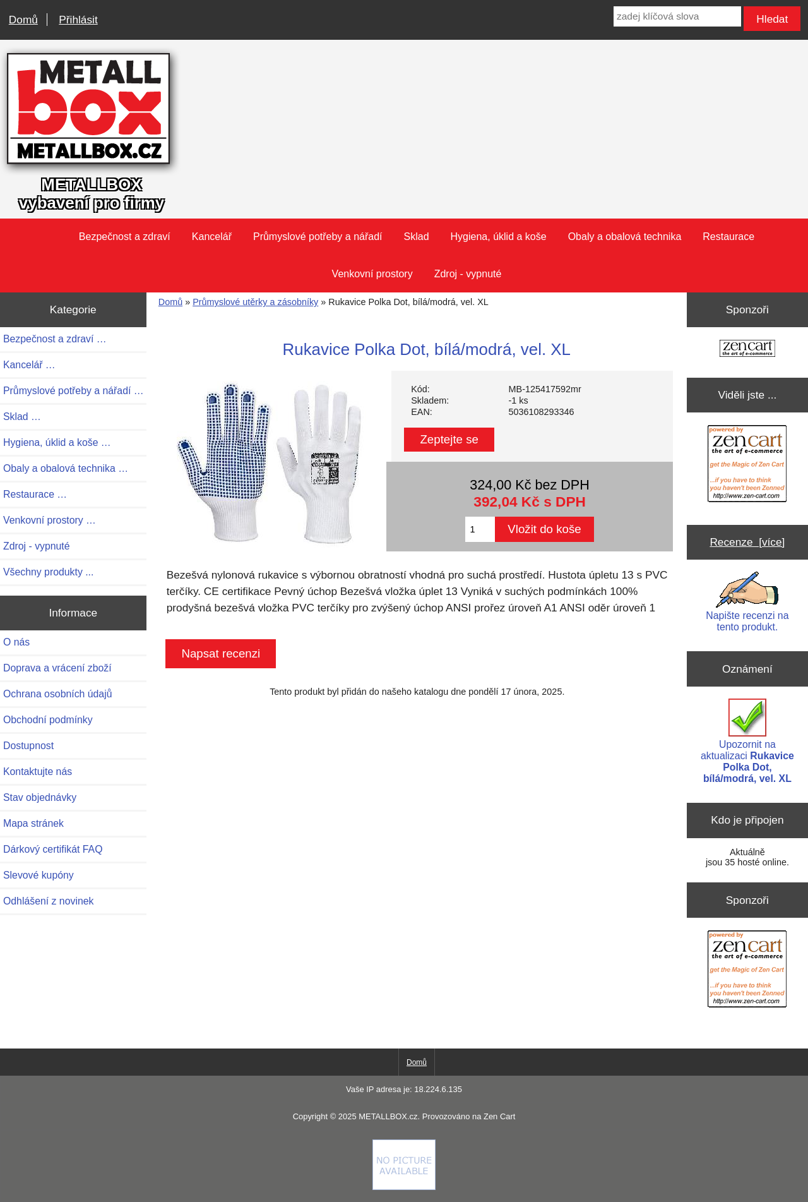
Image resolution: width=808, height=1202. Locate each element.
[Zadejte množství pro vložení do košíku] (480, 529)
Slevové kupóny (38, 875)
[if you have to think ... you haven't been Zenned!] (404, 1187)
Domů (23, 19)
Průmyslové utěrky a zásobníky (255, 302)
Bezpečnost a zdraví (124, 236)
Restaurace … (35, 494)
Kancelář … (29, 364)
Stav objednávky (39, 797)
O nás (16, 642)
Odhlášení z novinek (48, 901)
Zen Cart (499, 1116)
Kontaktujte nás (37, 771)
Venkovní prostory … (49, 520)
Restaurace (728, 236)
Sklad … (22, 416)
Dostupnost (28, 745)
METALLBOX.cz (388, 1116)
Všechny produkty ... (48, 572)
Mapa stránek (33, 823)
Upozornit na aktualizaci (747, 741)
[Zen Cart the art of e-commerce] (747, 350)
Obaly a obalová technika (625, 236)
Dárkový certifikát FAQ (52, 849)
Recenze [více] (747, 542)
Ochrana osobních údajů (57, 693)
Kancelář (212, 236)
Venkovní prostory (372, 273)
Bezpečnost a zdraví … (55, 339)
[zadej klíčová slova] (677, 16)
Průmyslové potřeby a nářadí (318, 236)
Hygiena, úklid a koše (499, 236)
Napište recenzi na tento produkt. (747, 602)
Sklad (416, 236)
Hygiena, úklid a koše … (57, 442)
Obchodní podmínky (48, 719)
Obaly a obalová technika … (65, 468)
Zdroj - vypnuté (468, 273)
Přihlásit (78, 19)
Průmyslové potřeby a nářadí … (73, 390)
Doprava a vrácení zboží (57, 668)
